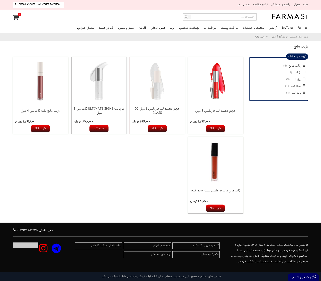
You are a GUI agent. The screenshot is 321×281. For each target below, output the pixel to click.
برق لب (298, 79)
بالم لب (298, 93)
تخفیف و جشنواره (253, 28)
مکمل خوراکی (85, 28)
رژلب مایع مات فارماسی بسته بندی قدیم (215, 190)
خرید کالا (215, 128)
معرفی (296, 4)
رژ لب (299, 72)
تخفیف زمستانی (209, 254)
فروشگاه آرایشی (279, 37)
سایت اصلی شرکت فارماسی (105, 245)
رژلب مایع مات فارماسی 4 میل (40, 111)
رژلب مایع (296, 65)
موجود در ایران (161, 245)
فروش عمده (106, 28)
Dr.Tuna (287, 28)
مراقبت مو (210, 28)
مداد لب (297, 86)
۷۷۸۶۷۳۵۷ (26, 4)
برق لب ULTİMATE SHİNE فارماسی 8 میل (99, 111)
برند (172, 28)
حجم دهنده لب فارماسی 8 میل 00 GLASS (157, 111)
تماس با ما (244, 4)
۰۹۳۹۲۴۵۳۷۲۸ (49, 4)
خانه (305, 4)
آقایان (142, 28)
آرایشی (273, 28)
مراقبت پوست (229, 28)
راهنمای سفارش (280, 4)
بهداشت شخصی (189, 28)
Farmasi (302, 28)
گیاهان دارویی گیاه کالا (206, 245)
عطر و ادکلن (158, 28)
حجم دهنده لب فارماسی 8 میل (215, 111)
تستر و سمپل (126, 28)
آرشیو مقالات (260, 4)
